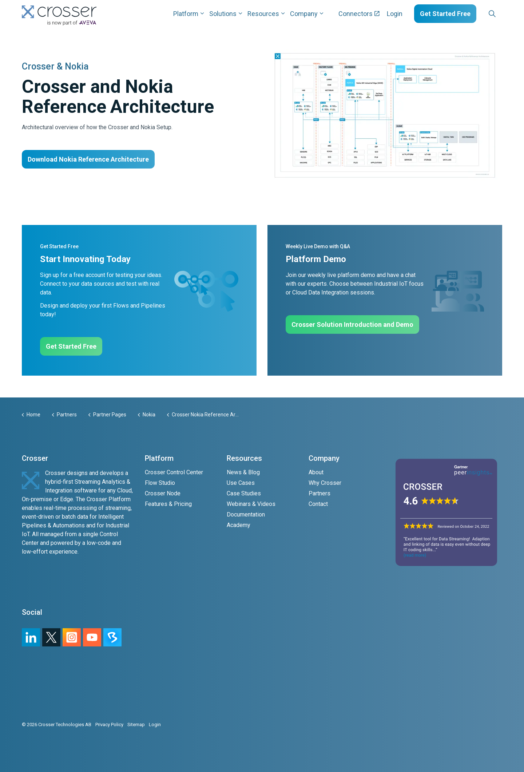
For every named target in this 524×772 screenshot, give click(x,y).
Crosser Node (162, 493)
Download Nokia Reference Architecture (88, 159)
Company (304, 13)
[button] (384, 115)
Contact (318, 503)
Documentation (246, 514)
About (316, 472)
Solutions (223, 13)
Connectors (359, 13)
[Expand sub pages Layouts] (504, 13)
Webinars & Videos (251, 503)
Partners (319, 493)
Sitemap (136, 724)
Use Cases (241, 482)
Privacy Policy (109, 724)
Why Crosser (325, 482)
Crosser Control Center (174, 472)
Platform (185, 13)
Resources (263, 13)
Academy (238, 525)
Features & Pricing (168, 503)
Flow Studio (160, 482)
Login (394, 13)
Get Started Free (445, 13)
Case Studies (244, 493)
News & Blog (243, 472)
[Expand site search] (492, 14)
